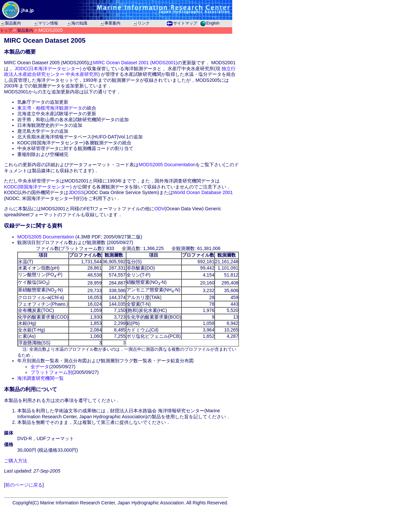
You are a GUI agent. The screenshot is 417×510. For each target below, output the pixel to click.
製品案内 (25, 30)
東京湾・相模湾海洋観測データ (49, 108)
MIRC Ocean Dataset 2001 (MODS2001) (135, 62)
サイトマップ (185, 23)
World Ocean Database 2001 (203, 192)
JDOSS (76, 192)
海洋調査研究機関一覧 (40, 378)
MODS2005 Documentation (167, 164)
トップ (6, 30)
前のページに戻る (23, 484)
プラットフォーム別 (51, 372)
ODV (159, 208)
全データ (40, 366)
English (212, 23)
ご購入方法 (15, 460)
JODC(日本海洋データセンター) (48, 68)
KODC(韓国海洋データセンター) (38, 186)
